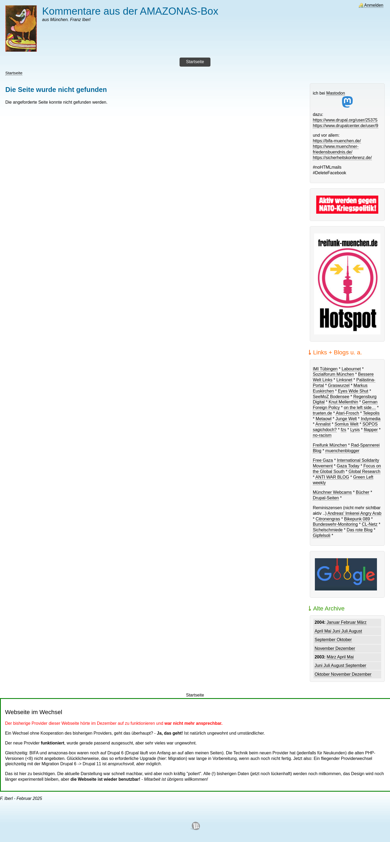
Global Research (364, 471)
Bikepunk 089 (357, 519)
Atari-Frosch (347, 413)
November (325, 648)
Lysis (355, 429)
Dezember (345, 648)
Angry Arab (370, 513)
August (355, 631)
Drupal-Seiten (326, 498)
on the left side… (360, 407)
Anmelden (373, 5)
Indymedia (370, 418)
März (362, 622)
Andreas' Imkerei (343, 513)
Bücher (362, 492)
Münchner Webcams (332, 492)
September (326, 639)
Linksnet (344, 380)
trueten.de (322, 413)
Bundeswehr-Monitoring (335, 524)
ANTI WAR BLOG (332, 477)
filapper (371, 429)
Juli (345, 631)
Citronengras (328, 519)
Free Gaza (323, 460)
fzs (343, 429)
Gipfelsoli (321, 535)
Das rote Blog (359, 530)
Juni (337, 631)
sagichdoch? (325, 429)
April (319, 631)
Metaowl (324, 418)
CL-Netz (369, 524)
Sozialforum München (333, 374)
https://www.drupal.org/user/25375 (345, 120)
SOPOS (370, 424)
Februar (349, 622)
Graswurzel (339, 385)
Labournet (351, 369)
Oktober (344, 639)
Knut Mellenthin (343, 402)
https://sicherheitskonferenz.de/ (342, 157)
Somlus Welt (347, 424)
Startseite (13, 73)
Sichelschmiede (328, 530)
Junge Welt (346, 418)
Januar (334, 622)
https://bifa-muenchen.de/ (337, 141)
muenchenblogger (342, 450)
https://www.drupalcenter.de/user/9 (345, 125)
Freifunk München (330, 445)
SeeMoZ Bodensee (331, 396)
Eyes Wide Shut (353, 391)
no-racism (322, 435)
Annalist (323, 424)
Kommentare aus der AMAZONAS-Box (130, 11)
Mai (328, 631)
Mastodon (339, 99)
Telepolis (371, 413)
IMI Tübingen (325, 369)
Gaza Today (348, 466)
